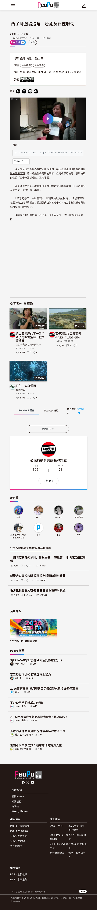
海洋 (55, 72)
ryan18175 (20, 663)
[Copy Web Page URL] (36, 91)
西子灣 (48, 72)
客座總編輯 (16, 845)
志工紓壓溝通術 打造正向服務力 (30, 674)
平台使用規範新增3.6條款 (26, 702)
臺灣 (22, 58)
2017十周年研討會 (77, 837)
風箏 (18, 517)
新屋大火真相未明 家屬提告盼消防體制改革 (37, 576)
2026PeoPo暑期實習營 (23, 641)
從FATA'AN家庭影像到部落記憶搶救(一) (36, 660)
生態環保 (26, 65)
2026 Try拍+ (57, 826)
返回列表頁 (48, 428)
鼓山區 (39, 58)
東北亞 (69, 72)
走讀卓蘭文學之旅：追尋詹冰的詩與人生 (36, 745)
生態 (22, 72)
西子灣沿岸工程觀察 (68, 333)
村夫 (79, 535)
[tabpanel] (48, 421)
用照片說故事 (57, 853)
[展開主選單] (13, 6)
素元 (17, 692)
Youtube (33, 782)
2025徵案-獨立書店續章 (76, 828)
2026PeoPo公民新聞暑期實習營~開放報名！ (39, 717)
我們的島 (20, 389)
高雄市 (30, 58)
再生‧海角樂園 (26, 386)
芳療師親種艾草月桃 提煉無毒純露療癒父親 (37, 731)
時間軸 (15, 806)
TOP (83, 891)
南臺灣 (78, 72)
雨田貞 (18, 678)
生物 (61, 72)
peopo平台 (20, 706)
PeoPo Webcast (19, 831)
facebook (23, 782)
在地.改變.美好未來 (77, 846)
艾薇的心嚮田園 (23, 748)
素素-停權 (78, 517)
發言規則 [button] (81, 411)
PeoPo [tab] (51, 410)
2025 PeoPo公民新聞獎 (59, 837)
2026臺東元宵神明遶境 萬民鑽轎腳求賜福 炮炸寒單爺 (44, 688)
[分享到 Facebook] (18, 91)
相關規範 (16, 801)
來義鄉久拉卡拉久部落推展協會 (18, 536)
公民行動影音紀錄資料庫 (28, 344)
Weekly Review (20, 811)
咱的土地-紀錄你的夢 (59, 846)
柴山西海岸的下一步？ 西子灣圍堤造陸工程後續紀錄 (31, 337)
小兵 (38, 535)
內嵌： (16, 144)
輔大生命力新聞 (23, 734)
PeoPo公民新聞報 (20, 826)
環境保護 (31, 72)
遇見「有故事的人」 (76, 855)
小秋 (59, 535)
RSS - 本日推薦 (18, 879)
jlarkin (38, 517)
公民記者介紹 (17, 841)
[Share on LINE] (30, 91)
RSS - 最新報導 (18, 874)
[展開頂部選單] (84, 6)
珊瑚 (40, 72)
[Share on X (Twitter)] (24, 91)
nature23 (58, 517)
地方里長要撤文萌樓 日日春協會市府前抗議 (37, 590)
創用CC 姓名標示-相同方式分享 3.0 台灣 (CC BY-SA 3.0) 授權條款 (27, 79)
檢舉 (33, 42)
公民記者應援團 (18, 836)
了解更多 (48, 480)
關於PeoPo (18, 796)
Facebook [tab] (26, 410)
